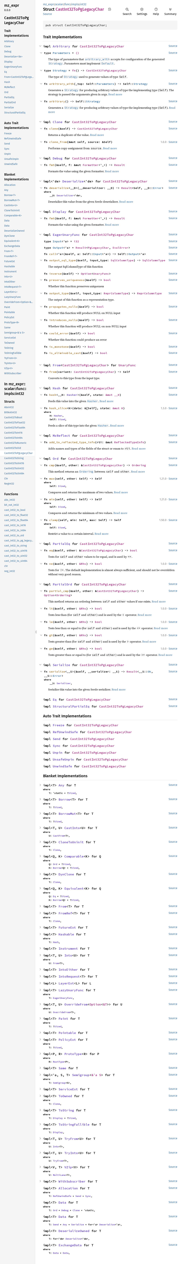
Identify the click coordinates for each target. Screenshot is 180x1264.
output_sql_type (62, 260)
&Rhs (82, 563)
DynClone (66, 874)
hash (52, 395)
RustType (58, 1061)
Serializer (64, 683)
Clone (57, 122)
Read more (115, 94)
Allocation (68, 1188)
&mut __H (112, 395)
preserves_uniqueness (66, 280)
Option (86, 273)
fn (74, 70)
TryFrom (71, 1139)
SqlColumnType (122, 260)
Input (57, 241)
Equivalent (74, 888)
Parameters (61, 53)
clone (53, 128)
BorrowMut (67, 814)
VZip (68, 1167)
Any (61, 785)
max (51, 478)
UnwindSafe (62, 766)
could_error (59, 333)
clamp (53, 520)
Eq (55, 700)
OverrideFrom (76, 1004)
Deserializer (65, 195)
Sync (56, 746)
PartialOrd (62, 584)
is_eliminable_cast (65, 353)
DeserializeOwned (74, 1231)
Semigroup (80, 1075)
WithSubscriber (72, 1181)
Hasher (72, 395)
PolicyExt (67, 1040)
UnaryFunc (101, 273)
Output (58, 247)
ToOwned (65, 1096)
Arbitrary (61, 46)
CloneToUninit (71, 842)
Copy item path (109, 9)
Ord (56, 459)
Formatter (90, 165)
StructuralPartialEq (71, 706)
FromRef (65, 913)
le (51, 622)
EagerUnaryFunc (66, 235)
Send (56, 739)
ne (51, 563)
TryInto (71, 1153)
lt (51, 608)
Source (47, 14)
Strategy (60, 70)
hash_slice (58, 408)
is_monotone (59, 346)
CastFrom (58, 835)
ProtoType (73, 1054)
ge (51, 648)
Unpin (57, 753)
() (77, 53)
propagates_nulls (63, 306)
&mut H (117, 408)
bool (107, 280)
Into (68, 955)
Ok (149, 671)
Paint (63, 1019)
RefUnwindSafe (65, 732)
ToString (66, 1110)
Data (62, 1202)
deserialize (59, 188)
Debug (57, 158)
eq (51, 550)
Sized (61, 419)
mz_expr (48, 4)
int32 (83, 4)
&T (105, 1004)
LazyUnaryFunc (71, 990)
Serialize (61, 665)
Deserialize (73, 181)
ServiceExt (68, 1089)
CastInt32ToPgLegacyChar (102, 46)
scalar (59, 4)
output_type (59, 293)
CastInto (72, 828)
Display (59, 212)
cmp (51, 465)
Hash (56, 388)
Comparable (74, 856)
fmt (51, 165)
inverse (55, 273)
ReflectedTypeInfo (129, 442)
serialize (57, 671)
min (51, 499)
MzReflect (61, 436)
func (67, 4)
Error (157, 188)
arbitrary (57, 101)
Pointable (67, 1033)
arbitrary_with (61, 84)
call (52, 254)
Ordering (139, 465)
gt (51, 635)
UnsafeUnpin (63, 759)
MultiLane (59, 1175)
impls (75, 4)
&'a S (96, 1075)
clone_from (58, 142)
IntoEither (68, 970)
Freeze (58, 725)
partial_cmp (59, 591)
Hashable (66, 934)
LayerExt (66, 983)
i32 (76, 241)
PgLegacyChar (98, 247)
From (56, 365)
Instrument (68, 949)
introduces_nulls (63, 320)
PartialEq (61, 544)
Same (62, 1068)
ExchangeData (70, 1245)
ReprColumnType (116, 293)
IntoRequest (69, 976)
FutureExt (67, 927)
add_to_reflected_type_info (72, 442)
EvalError (120, 247)
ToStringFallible (74, 1124)
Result (119, 165)
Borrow (64, 799)
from (52, 372)
